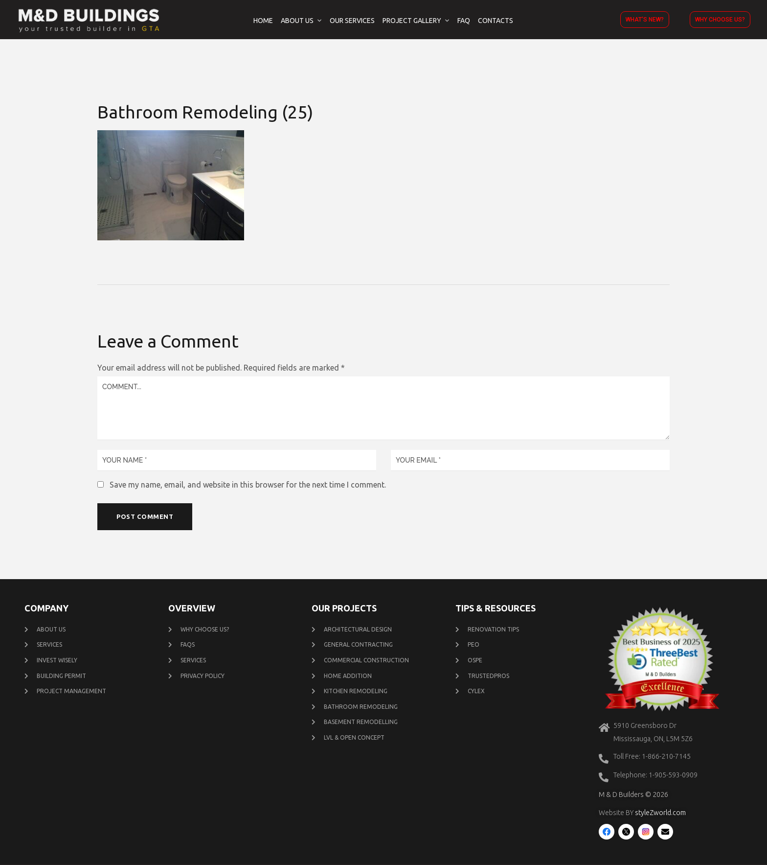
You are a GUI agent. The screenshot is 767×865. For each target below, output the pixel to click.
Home (263, 20)
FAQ (463, 20)
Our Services (352, 20)
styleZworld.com (660, 814)
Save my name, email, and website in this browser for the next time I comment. (248, 484)
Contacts (495, 20)
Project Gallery (412, 20)
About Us (297, 20)
